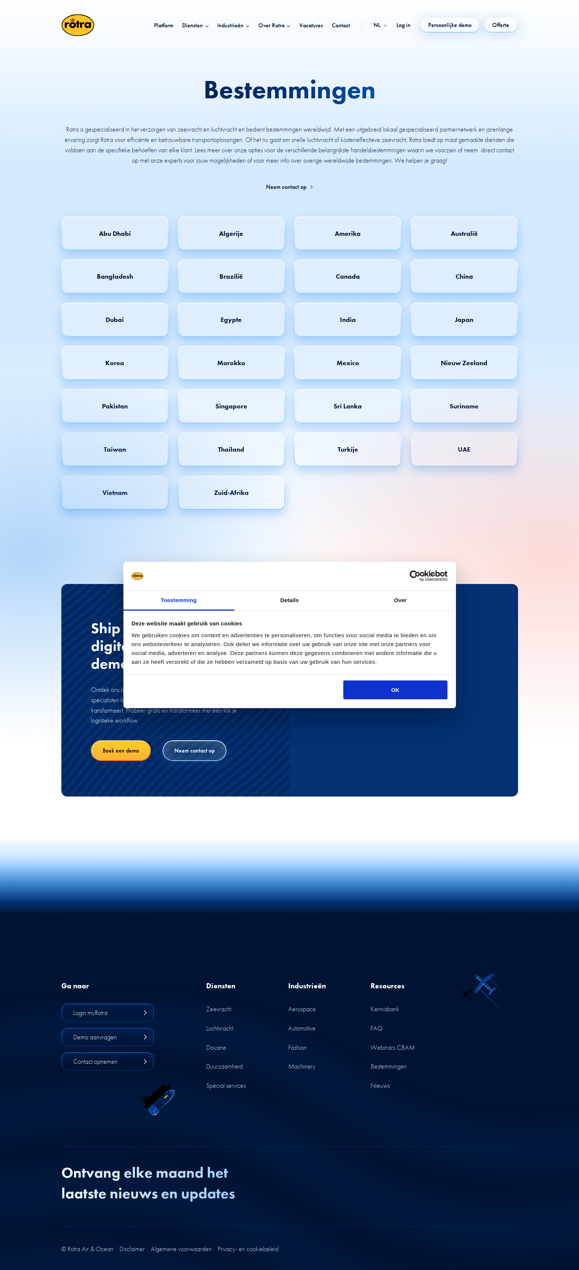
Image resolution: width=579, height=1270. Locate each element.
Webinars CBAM (393, 1047)
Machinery (302, 1066)
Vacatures (311, 25)
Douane (216, 1047)
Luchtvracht (219, 1028)
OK (395, 690)
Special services (226, 1085)
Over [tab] (400, 600)
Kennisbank (385, 1009)
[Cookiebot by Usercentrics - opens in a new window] (415, 576)
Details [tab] (289, 600)
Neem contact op (289, 187)
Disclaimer (132, 1249)
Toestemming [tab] (179, 600)
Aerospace (302, 1009)
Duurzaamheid (224, 1066)
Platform (163, 25)
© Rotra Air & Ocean (87, 1249)
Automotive (302, 1028)
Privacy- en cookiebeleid (248, 1249)
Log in (403, 25)
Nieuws (380, 1085)
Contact (341, 25)
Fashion (297, 1047)
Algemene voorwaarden (181, 1249)
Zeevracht (218, 1009)
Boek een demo (121, 750)
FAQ (376, 1028)
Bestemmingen (389, 1066)
